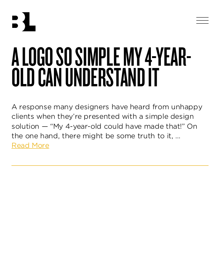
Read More (30, 145)
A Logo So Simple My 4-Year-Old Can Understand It (101, 66)
